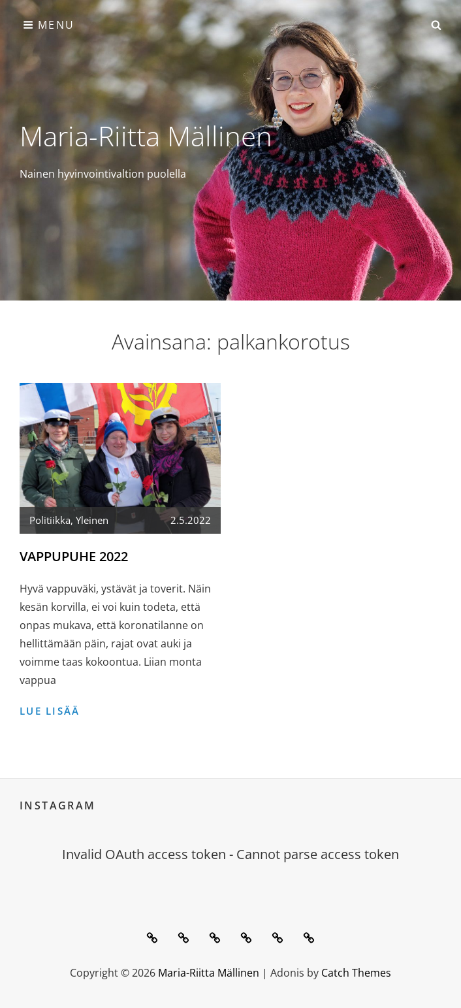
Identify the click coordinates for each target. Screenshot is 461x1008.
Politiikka (50, 520)
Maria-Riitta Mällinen (146, 135)
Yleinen (92, 520)
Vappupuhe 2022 (74, 556)
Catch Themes (356, 973)
